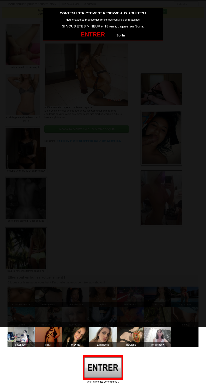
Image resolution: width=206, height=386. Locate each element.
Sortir (120, 35)
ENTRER (93, 34)
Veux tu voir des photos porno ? (103, 381)
